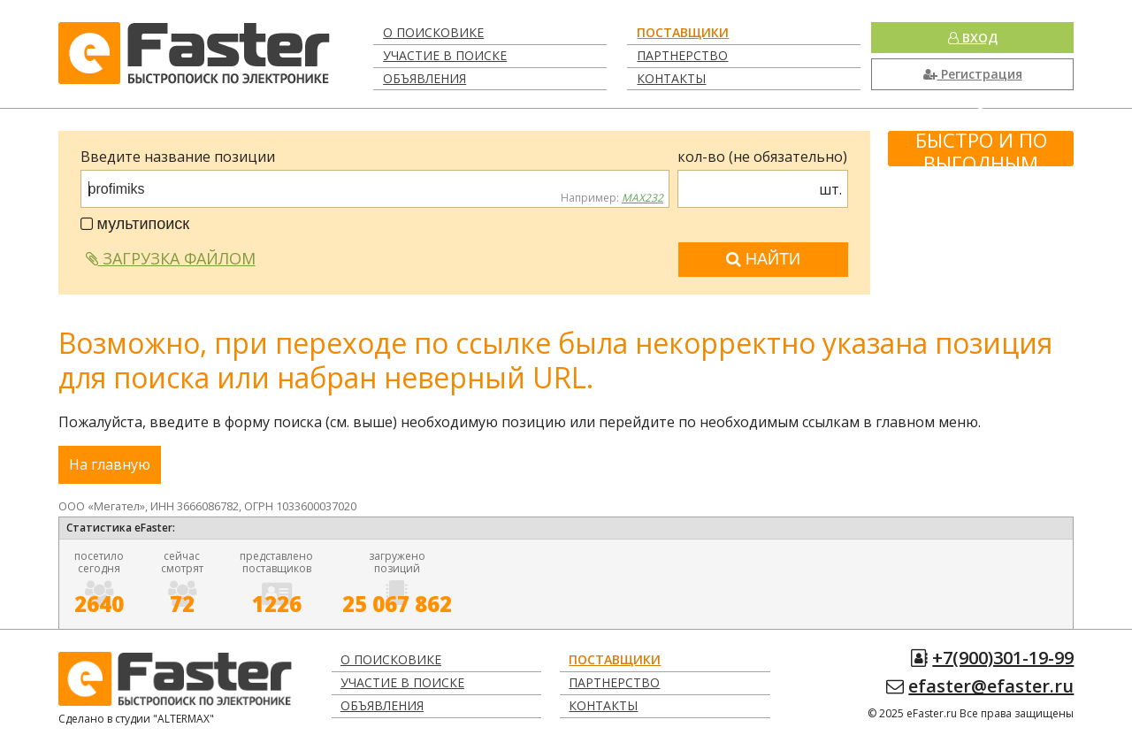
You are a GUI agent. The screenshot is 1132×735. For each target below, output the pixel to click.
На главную (109, 464)
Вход (973, 37)
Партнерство (682, 55)
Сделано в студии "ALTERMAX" (136, 718)
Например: (612, 198)
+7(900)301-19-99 (1003, 658)
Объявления (424, 78)
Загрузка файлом (171, 258)
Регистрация (972, 73)
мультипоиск (135, 224)
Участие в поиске (445, 55)
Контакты (671, 78)
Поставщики (683, 32)
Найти (763, 259)
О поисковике (433, 32)
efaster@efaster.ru (991, 686)
